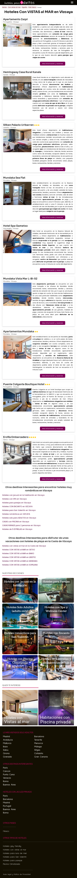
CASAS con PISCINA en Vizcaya (15, 521)
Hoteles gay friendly (12, 846)
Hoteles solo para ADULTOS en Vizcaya (19, 518)
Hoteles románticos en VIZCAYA (16, 514)
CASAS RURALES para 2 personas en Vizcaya (21, 525)
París (5, 768)
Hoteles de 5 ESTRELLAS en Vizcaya (17, 529)
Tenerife (38, 740)
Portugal (7, 806)
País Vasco (32, 7)
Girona (6, 753)
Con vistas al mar (14, 7)
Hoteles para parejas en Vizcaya (16, 502)
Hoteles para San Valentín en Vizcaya (19, 510)
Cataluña (38, 753)
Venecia (7, 778)
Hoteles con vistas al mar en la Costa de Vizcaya (24, 546)
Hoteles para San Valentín (14, 857)
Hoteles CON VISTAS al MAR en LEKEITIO (19, 557)
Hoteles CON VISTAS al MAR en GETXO (18, 549)
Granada (7, 757)
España (24, 7)
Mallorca (7, 743)
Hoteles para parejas (12, 860)
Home (4, 7)
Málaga (38, 747)
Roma (5, 781)
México (6, 831)
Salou (5, 750)
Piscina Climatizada (11, 864)
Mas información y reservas (52, 64)
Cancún (6, 771)
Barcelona (39, 736)
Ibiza (5, 747)
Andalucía (8, 740)
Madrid (6, 736)
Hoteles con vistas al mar (14, 850)
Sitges (37, 750)
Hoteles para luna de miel (15, 853)
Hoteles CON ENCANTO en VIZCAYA (17, 506)
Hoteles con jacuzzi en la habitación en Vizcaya (23, 495)
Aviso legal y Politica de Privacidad (16, 874)
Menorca (38, 743)
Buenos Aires (9, 785)
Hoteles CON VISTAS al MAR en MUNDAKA (19, 561)
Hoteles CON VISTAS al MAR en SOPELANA (20, 565)
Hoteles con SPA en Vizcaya (14, 499)
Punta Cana (8, 775)
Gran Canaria (41, 757)
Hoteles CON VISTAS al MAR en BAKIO (18, 553)
